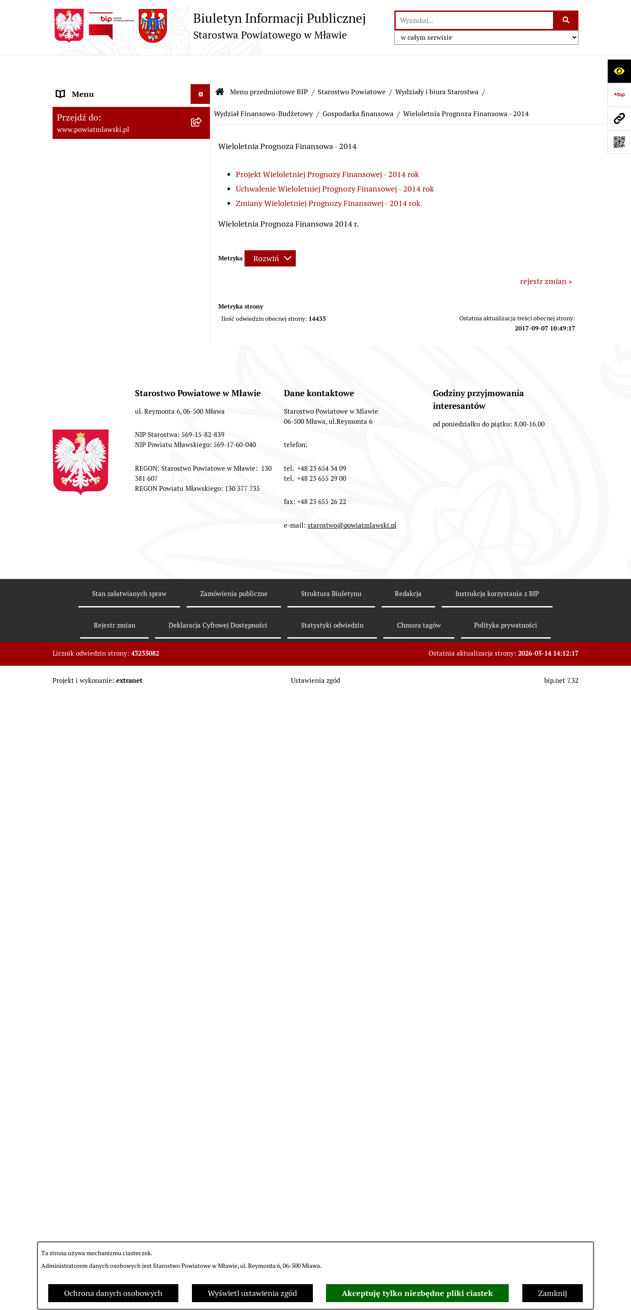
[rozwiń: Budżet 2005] (202, 578)
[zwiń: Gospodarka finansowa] (202, 502)
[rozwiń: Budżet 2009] (202, 680)
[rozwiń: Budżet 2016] (202, 1191)
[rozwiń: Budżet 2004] (202, 553)
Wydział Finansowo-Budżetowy (263, 87)
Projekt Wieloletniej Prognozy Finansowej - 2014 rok (327, 148)
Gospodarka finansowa (358, 87)
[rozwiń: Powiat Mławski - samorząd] (202, 226)
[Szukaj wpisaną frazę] (566, 20)
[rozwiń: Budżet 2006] (202, 604)
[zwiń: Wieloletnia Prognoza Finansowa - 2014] (202, 944)
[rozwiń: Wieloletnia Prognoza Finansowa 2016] (202, 1217)
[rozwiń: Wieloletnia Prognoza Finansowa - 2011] (202, 756)
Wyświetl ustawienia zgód (252, 1293)
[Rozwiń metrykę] (270, 232)
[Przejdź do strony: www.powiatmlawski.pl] (619, 118)
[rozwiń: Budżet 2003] (202, 527)
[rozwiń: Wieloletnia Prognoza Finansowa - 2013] (202, 881)
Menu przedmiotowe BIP (269, 65)
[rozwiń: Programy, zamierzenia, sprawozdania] (202, 163)
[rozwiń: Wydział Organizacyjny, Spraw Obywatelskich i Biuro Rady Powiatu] (202, 390)
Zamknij (552, 1293)
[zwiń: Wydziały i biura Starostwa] (202, 365)
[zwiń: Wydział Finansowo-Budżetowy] (202, 465)
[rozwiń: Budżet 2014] (202, 919)
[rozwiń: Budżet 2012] (202, 793)
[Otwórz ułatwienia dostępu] (619, 71)
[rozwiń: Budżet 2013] (202, 856)
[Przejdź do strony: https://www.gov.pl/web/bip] (619, 95)
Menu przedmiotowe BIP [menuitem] (100, 87)
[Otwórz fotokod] (619, 142)
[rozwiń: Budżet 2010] (202, 705)
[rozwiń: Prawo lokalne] (202, 138)
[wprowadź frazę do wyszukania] (474, 20)
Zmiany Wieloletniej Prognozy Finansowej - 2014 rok (328, 177)
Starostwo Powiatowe (352, 65)
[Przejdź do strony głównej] (209, 26)
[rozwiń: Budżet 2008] (202, 654)
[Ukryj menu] (200, 68)
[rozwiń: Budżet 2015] (202, 1129)
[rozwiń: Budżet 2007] (202, 629)
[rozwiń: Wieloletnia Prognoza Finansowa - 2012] (202, 819)
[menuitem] (131, 113)
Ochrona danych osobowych (113, 1293)
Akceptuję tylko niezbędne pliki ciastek (417, 1293)
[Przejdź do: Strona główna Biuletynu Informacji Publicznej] (220, 66)
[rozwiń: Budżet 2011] (202, 731)
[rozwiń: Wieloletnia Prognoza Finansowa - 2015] (202, 1154)
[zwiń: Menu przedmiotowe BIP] (202, 87)
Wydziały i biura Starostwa (437, 65)
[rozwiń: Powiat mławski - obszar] (202, 200)
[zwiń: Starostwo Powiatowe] (202, 251)
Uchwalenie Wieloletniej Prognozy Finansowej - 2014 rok (335, 162)
